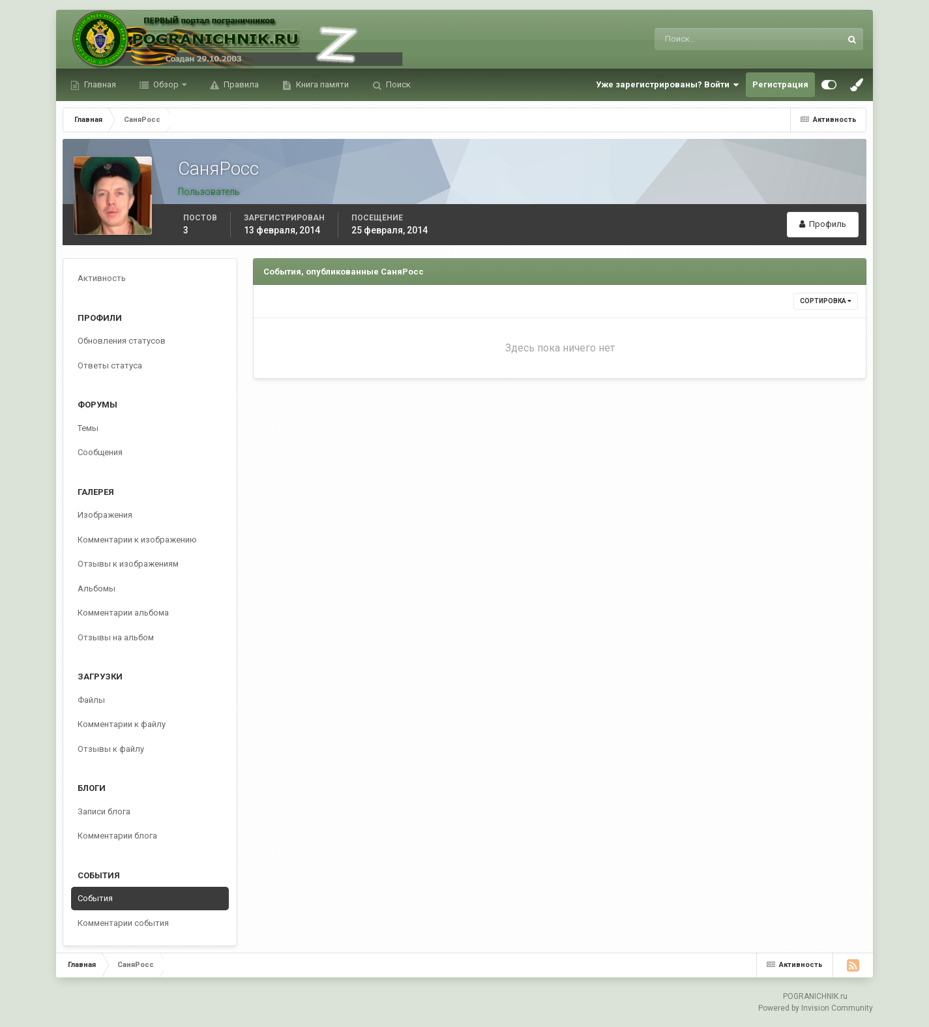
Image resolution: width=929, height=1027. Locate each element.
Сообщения (100, 452)
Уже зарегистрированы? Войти (667, 84)
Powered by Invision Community (815, 1008)
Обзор (166, 84)
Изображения (105, 515)
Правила (240, 84)
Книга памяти (321, 84)
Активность (102, 278)
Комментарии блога (117, 836)
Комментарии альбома (123, 613)
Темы (88, 428)
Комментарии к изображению (137, 539)
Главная (99, 84)
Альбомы (96, 588)
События (95, 898)
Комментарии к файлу (122, 724)
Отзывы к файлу (111, 749)
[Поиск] (694, 39)
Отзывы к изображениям (128, 564)
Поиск (397, 84)
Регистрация (780, 84)
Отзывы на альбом (116, 637)
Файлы (91, 700)
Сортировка (825, 301)
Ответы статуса (110, 365)
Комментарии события (123, 923)
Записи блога (104, 811)
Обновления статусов (122, 341)
